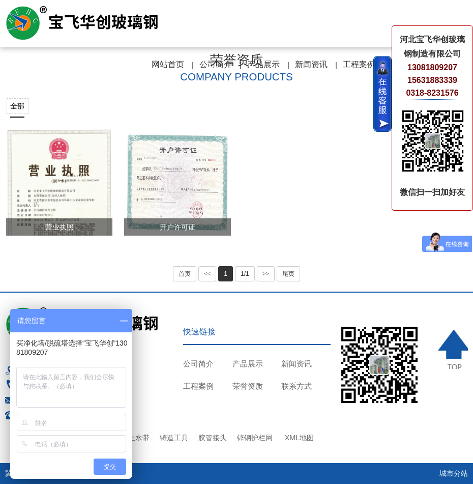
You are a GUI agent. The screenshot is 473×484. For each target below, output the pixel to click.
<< (207, 273)
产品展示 (263, 64)
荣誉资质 (247, 386)
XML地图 (299, 438)
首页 (185, 273)
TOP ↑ (453, 349)
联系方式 (296, 386)
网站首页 (168, 64)
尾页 (288, 273)
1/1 (245, 273)
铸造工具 (174, 438)
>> (266, 273)
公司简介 (215, 64)
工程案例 (359, 64)
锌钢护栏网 (255, 438)
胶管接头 (212, 438)
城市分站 (453, 473)
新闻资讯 (311, 64)
